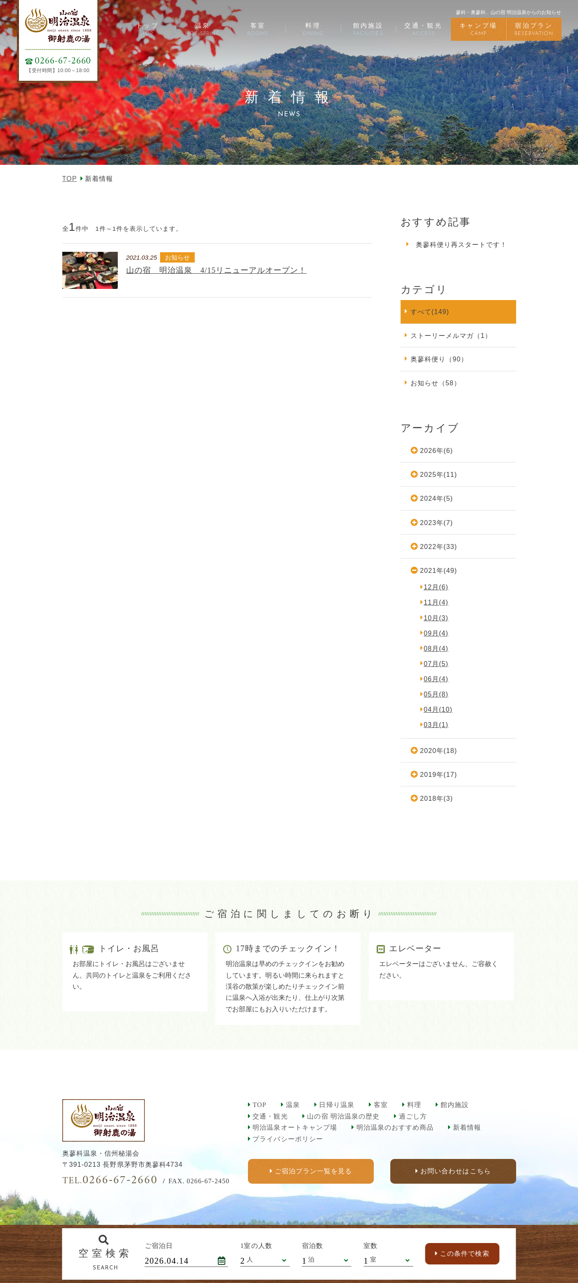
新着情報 (467, 1127)
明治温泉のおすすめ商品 (395, 1127)
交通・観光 (270, 1116)
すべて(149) (429, 311)
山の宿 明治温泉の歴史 (343, 1116)
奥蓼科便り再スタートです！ (461, 244)
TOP (69, 178)
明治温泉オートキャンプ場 (294, 1127)
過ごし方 (413, 1116)
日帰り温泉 (336, 1104)
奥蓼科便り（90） (439, 359)
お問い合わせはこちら (455, 1171)
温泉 (293, 1104)
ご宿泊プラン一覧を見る (313, 1171)
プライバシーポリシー (287, 1138)
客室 (381, 1104)
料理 (414, 1104)
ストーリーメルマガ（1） (451, 335)
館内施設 (455, 1104)
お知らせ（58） (435, 383)
